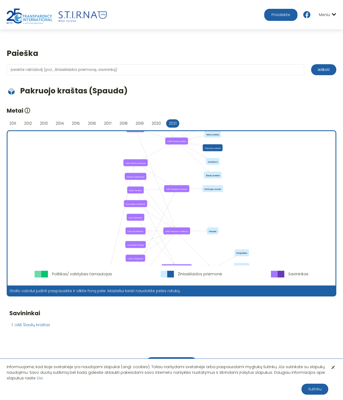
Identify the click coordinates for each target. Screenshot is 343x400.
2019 (140, 123)
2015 (76, 123)
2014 (60, 123)
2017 (107, 123)
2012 (28, 123)
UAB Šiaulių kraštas (32, 324)
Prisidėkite (280, 14)
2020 (156, 123)
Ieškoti (324, 69)
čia (40, 378)
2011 (12, 123)
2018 (124, 123)
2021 (173, 123)
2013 (44, 123)
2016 (92, 123)
